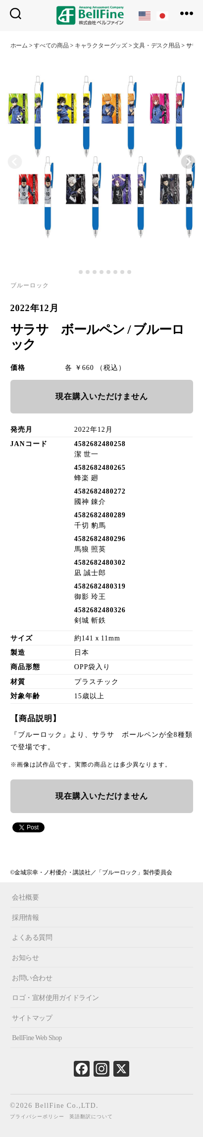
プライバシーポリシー (37, 1116)
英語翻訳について (91, 1116)
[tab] (73, 272)
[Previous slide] (14, 161)
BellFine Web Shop (37, 1038)
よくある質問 (32, 937)
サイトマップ (32, 1018)
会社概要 (25, 897)
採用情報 (25, 917)
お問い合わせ (32, 977)
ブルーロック (29, 285)
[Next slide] (188, 161)
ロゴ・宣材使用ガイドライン (55, 997)
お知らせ (25, 957)
